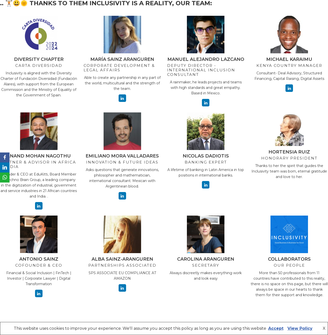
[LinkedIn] (5, 167)
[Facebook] (5, 157)
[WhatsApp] (5, 178)
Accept (275, 328)
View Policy (299, 328)
